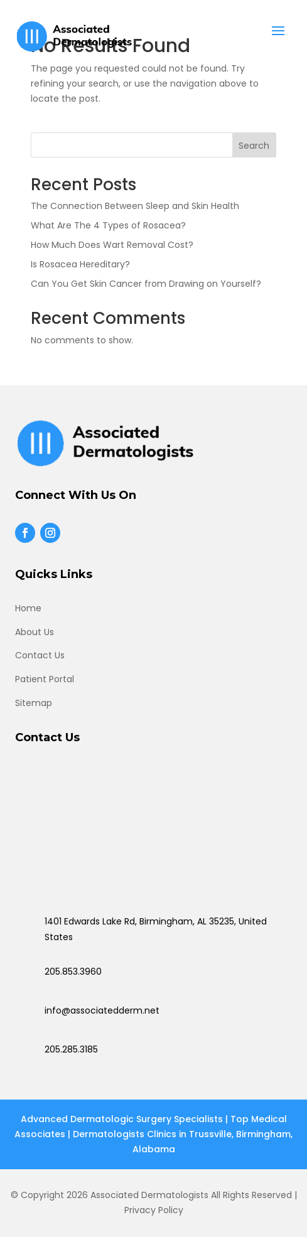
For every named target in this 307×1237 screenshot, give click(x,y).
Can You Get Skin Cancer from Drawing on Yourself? (146, 283)
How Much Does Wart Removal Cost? (112, 244)
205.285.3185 (71, 1049)
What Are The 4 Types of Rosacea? (108, 225)
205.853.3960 (73, 971)
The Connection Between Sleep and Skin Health (135, 206)
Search (254, 145)
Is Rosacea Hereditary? (80, 264)
